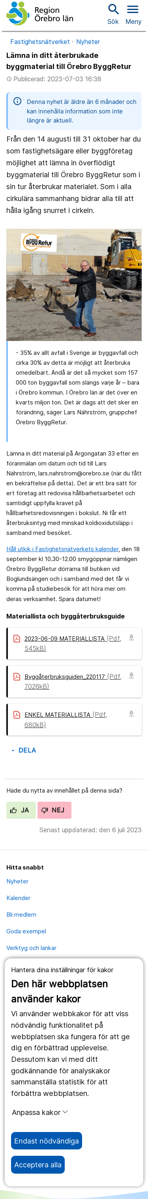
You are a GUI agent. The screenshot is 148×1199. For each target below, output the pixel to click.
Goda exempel (26, 931)
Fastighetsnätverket (40, 42)
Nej (53, 810)
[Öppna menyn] (134, 13)
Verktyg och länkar (31, 948)
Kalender (18, 898)
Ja (19, 810)
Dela (23, 750)
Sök (113, 13)
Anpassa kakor (40, 1112)
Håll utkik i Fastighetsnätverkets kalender (62, 549)
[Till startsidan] (40, 13)
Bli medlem (21, 914)
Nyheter (88, 42)
